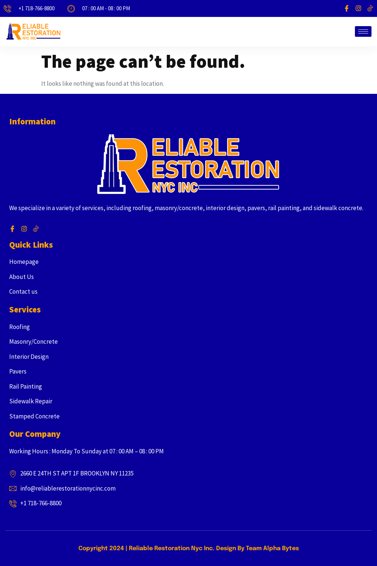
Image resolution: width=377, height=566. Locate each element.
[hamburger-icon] (363, 31)
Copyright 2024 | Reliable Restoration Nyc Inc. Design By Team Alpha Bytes (188, 548)
